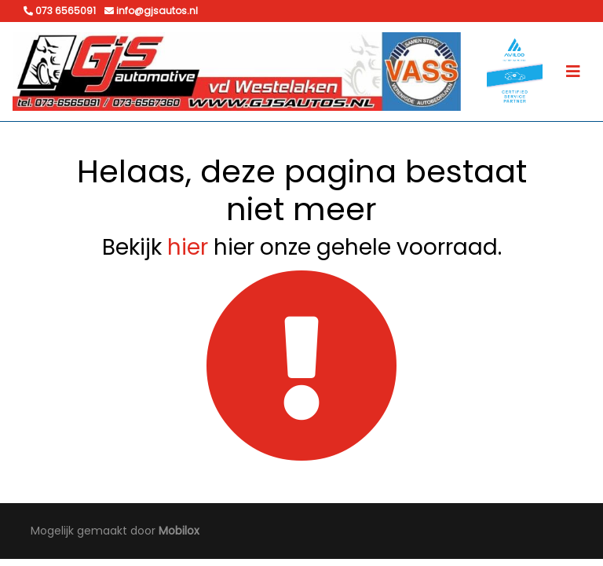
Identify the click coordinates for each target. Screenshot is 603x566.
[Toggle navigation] (573, 71)
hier (187, 247)
